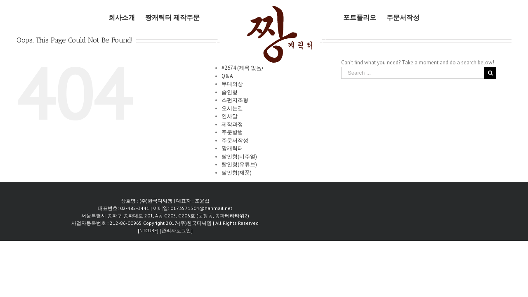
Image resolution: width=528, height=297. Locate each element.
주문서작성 (235, 140)
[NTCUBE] (149, 230)
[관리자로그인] (176, 230)
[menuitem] (116, 17)
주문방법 (232, 132)
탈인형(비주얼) (239, 156)
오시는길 (232, 108)
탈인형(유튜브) (239, 164)
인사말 (230, 116)
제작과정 (232, 124)
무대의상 (232, 83)
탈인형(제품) (237, 172)
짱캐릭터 (232, 148)
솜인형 (230, 92)
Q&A (227, 76)
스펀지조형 (235, 100)
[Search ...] (412, 73)
